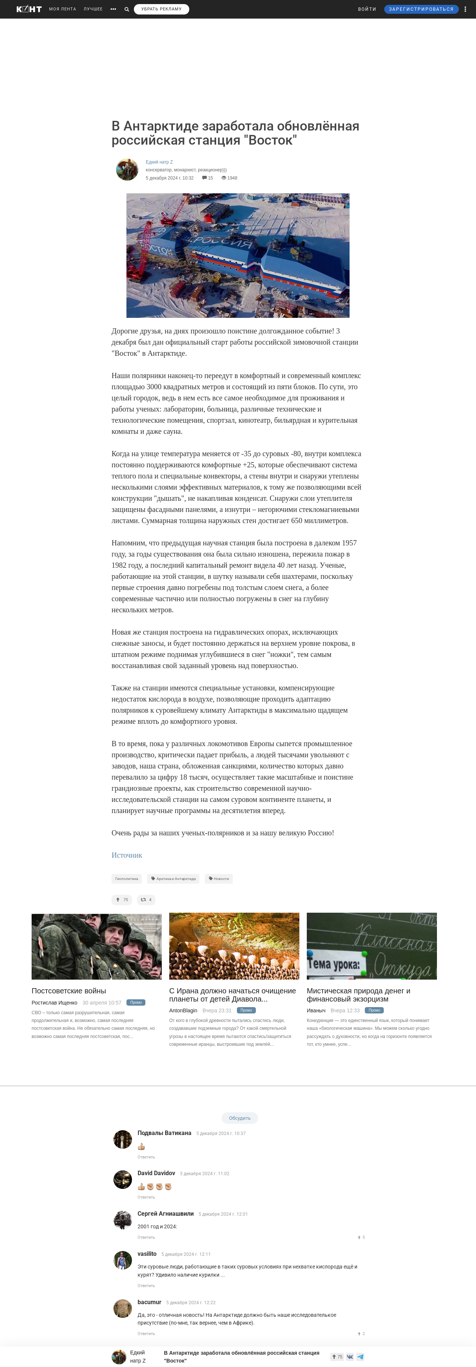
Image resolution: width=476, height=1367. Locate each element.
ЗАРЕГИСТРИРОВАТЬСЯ (421, 9)
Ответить (146, 1157)
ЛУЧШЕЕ (93, 9)
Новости (219, 879)
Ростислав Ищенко (54, 1003)
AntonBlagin (183, 1010)
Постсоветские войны (69, 991)
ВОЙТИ (367, 9)
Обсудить (240, 1118)
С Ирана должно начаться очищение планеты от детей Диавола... (232, 995)
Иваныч (316, 1010)
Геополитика (126, 879)
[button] (465, 9)
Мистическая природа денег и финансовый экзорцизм (359, 995)
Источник (127, 855)
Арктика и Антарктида (173, 879)
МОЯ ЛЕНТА (62, 9)
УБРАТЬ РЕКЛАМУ (161, 9)
